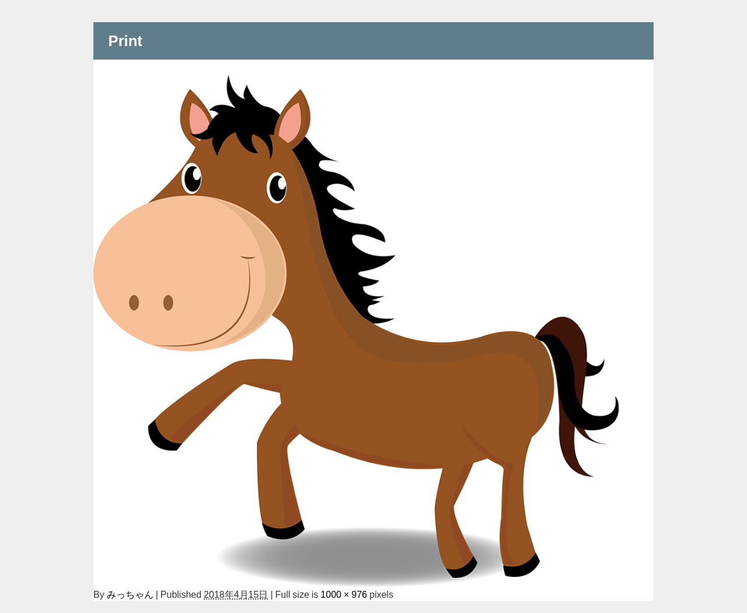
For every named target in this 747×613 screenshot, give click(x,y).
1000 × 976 (343, 594)
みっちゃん (130, 594)
